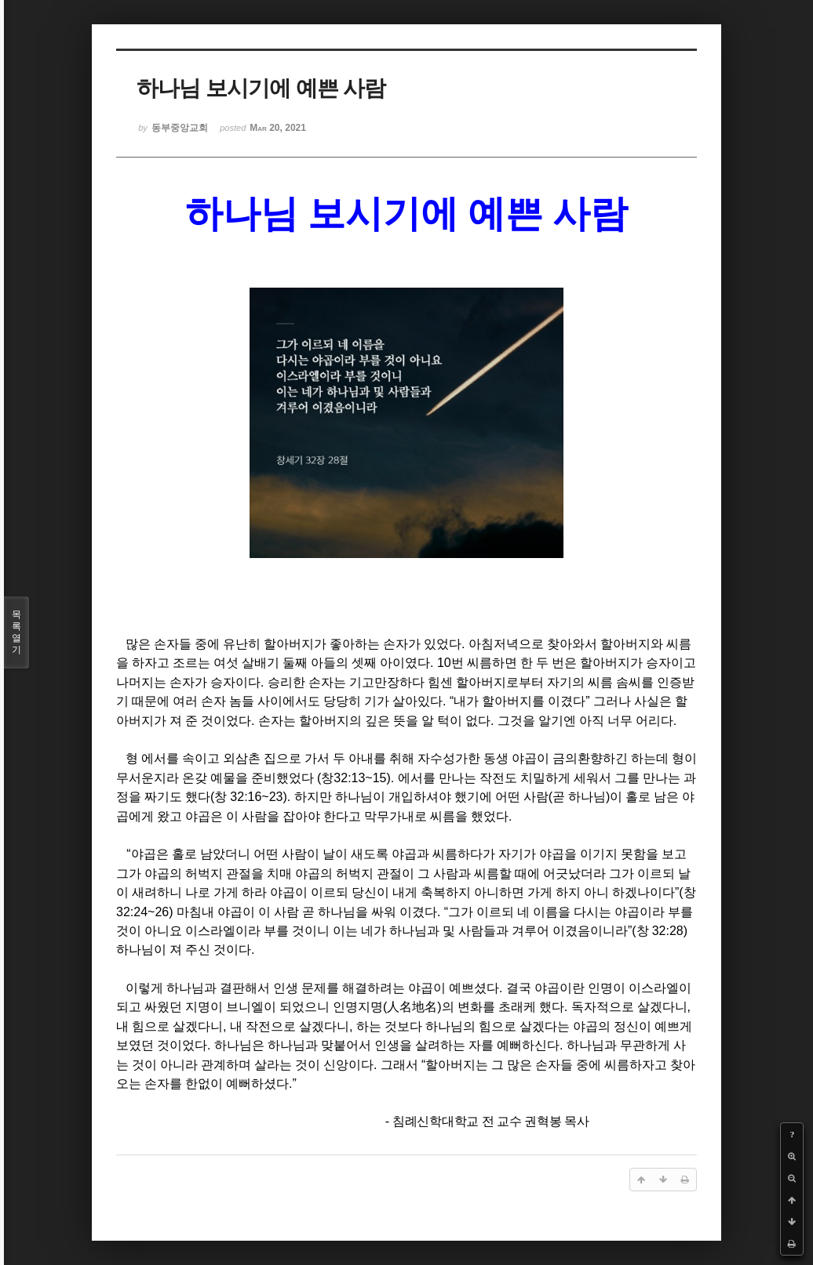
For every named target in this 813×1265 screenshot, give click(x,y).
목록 (16, 632)
